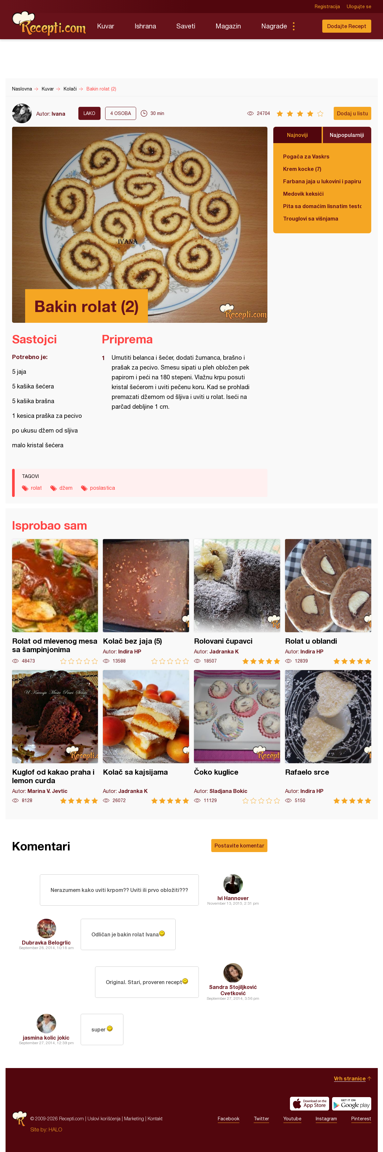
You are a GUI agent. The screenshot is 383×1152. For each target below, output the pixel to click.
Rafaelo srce (328, 737)
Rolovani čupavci (237, 601)
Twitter (261, 1118)
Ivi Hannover (233, 898)
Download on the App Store (309, 1104)
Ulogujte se (359, 6)
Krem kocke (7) (302, 169)
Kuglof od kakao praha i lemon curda (55, 737)
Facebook (228, 1118)
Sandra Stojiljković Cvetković (233, 990)
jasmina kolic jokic (46, 1037)
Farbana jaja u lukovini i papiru (322, 181)
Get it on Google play (351, 1104)
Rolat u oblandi (328, 601)
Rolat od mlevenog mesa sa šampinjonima (55, 601)
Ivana (58, 113)
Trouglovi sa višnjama (310, 218)
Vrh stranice (350, 1078)
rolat (36, 488)
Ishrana (145, 26)
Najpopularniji (347, 135)
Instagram (326, 1118)
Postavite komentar (239, 845)
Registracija (327, 6)
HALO (55, 1129)
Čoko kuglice (237, 737)
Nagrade (274, 26)
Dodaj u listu (352, 113)
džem (65, 488)
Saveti (185, 26)
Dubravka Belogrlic (46, 942)
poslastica (102, 488)
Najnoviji (297, 135)
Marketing (134, 1118)
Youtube (292, 1118)
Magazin (228, 26)
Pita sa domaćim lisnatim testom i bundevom (322, 206)
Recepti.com (49, 23)
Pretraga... (306, 26)
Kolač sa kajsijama (146, 737)
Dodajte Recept (346, 26)
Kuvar (105, 26)
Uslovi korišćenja (104, 1118)
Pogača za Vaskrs (306, 156)
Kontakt (155, 1118)
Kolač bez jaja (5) (146, 601)
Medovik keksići (303, 193)
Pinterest (361, 1118)
